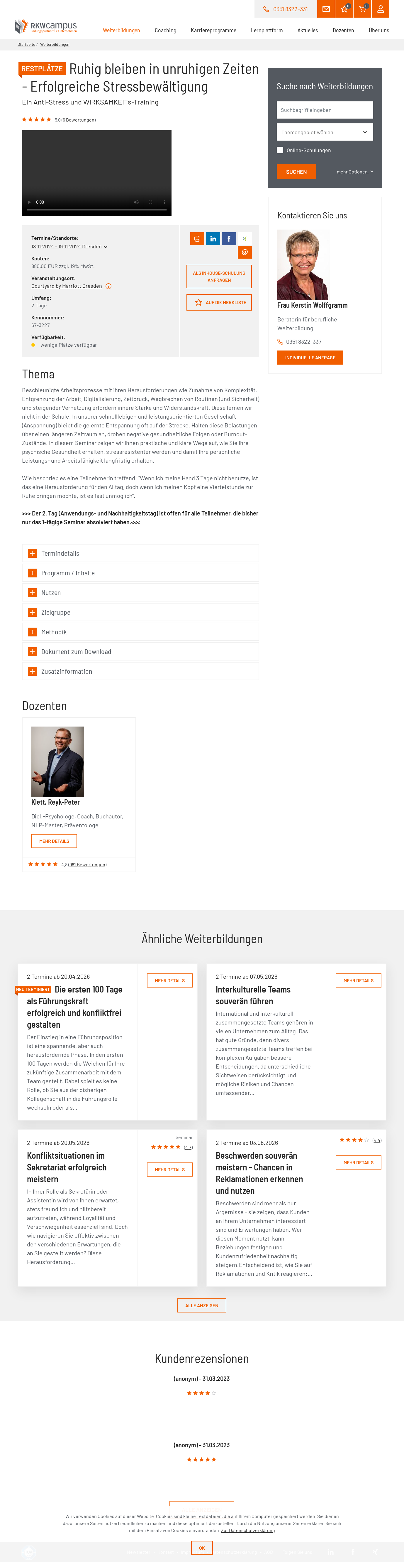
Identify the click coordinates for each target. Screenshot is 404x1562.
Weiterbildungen (125, 29)
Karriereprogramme (213, 29)
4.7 (188, 1147)
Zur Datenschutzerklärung (248, 1530)
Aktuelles (308, 29)
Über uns (379, 29)
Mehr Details (54, 841)
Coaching (165, 29)
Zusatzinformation (60, 671)
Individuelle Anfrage (310, 357)
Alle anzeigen (201, 1305)
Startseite (26, 44)
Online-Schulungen (309, 150)
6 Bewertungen (78, 119)
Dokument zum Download (69, 651)
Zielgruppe (49, 612)
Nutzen (44, 592)
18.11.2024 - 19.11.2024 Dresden (66, 246)
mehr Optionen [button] (355, 171)
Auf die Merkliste (220, 302)
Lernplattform (267, 29)
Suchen (296, 171)
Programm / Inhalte (61, 572)
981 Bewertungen (87, 864)
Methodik (47, 631)
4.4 (377, 1140)
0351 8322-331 (290, 8)
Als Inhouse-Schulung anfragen (219, 276)
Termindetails (53, 553)
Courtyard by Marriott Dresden (66, 285)
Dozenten (343, 29)
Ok (202, 1548)
